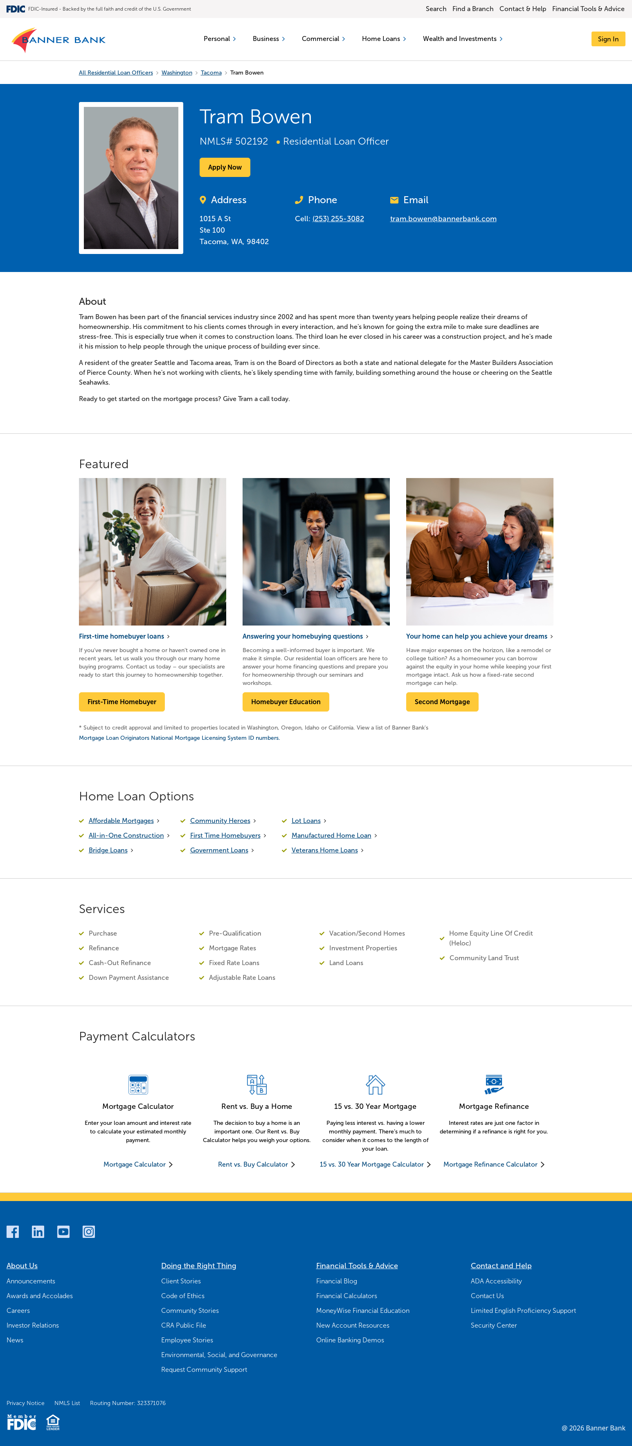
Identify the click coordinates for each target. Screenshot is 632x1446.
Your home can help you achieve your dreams (476, 636)
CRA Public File (183, 1325)
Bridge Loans (108, 850)
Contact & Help (523, 8)
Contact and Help (501, 1266)
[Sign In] (608, 39)
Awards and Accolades (40, 1295)
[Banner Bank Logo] (59, 40)
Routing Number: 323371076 (128, 1403)
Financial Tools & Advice (588, 8)
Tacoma (211, 73)
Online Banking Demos (350, 1340)
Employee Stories (187, 1340)
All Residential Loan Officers (116, 73)
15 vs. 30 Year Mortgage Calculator (372, 1164)
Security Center (494, 1325)
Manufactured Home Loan (331, 835)
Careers (18, 1310)
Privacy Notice (26, 1403)
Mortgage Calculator (134, 1164)
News (15, 1340)
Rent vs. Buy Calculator (253, 1164)
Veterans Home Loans (325, 850)
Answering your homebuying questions (303, 636)
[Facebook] (13, 1232)
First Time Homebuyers (225, 835)
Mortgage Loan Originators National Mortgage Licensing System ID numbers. (179, 738)
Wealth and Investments (462, 38)
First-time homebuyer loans (121, 636)
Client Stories (181, 1281)
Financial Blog (336, 1281)
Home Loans (384, 38)
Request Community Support (204, 1369)
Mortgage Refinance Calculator (490, 1164)
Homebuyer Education (286, 701)
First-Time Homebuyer (122, 701)
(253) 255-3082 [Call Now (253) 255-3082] (338, 219)
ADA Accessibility (496, 1281)
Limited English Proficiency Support (523, 1310)
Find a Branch (473, 8)
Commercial (323, 38)
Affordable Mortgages (121, 820)
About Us (22, 1266)
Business (268, 38)
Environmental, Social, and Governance (219, 1354)
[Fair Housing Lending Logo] (53, 1422)
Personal (219, 38)
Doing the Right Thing (198, 1266)
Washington (177, 73)
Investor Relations (33, 1325)
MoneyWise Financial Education (362, 1310)
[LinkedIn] (38, 1232)
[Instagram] (89, 1232)
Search (436, 8)
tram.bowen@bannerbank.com (443, 219)
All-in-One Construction (126, 835)
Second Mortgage (442, 701)
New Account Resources (352, 1325)
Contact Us (487, 1295)
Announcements (31, 1281)
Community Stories (190, 1310)
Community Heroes (220, 820)
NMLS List (67, 1403)
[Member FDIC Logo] (21, 1422)
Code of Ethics (183, 1295)
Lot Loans (306, 820)
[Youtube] (63, 1232)
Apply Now (225, 167)
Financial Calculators (346, 1295)
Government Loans (219, 850)
